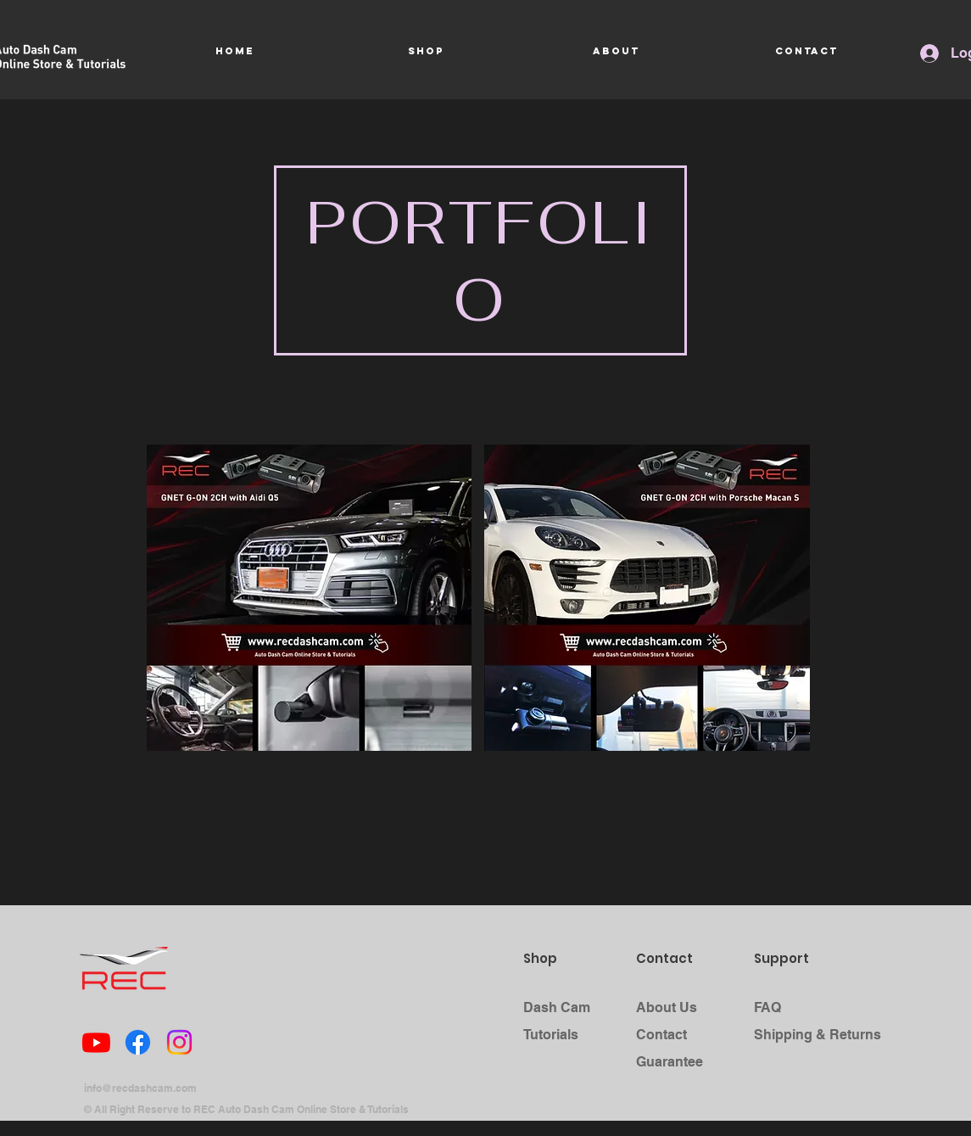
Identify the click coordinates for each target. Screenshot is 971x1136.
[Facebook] (137, 1042)
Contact (661, 1035)
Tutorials (550, 1035)
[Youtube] (96, 1042)
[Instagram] (179, 1042)
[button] (309, 598)
